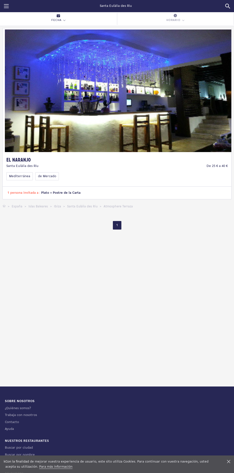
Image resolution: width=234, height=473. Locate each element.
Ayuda (9, 429)
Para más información (55, 467)
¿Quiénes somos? (18, 408)
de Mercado (47, 176)
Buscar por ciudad (19, 448)
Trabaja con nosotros (21, 415)
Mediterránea (19, 176)
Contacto (12, 422)
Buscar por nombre (20, 455)
